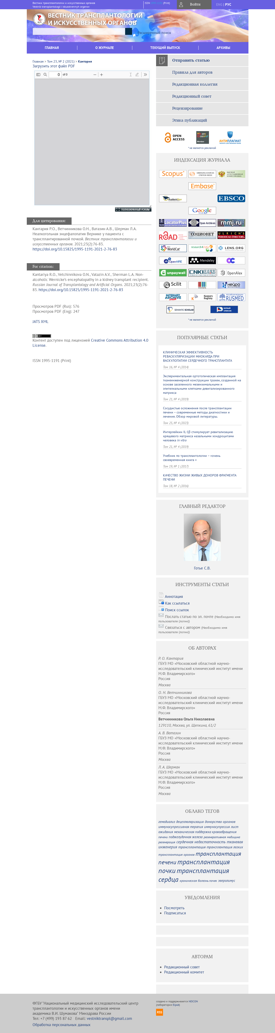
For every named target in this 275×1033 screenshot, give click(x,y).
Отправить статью (191, 60)
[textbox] (79, 31)
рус (228, 4)
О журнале (104, 47)
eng (219, 4)
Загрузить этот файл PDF (54, 66)
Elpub (176, 1004)
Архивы (223, 47)
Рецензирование (187, 108)
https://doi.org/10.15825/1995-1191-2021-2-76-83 (75, 249)
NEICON (193, 1001)
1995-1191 (157, 3)
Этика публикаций (189, 120)
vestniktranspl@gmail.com (109, 1018)
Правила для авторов (192, 72)
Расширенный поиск (154, 32)
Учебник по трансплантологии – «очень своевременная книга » (192, 458)
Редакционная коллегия (195, 84)
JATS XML (40, 321)
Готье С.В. (202, 568)
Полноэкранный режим (128, 209)
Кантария (85, 61)
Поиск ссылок (177, 609)
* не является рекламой (202, 148)
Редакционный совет (191, 96)
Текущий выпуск (165, 47)
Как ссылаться (177, 603)
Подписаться (175, 913)
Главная (52, 47)
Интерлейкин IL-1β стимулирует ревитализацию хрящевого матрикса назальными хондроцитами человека (198, 436)
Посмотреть (174, 907)
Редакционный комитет (184, 972)
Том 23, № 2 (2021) (61, 61)
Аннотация (174, 596)
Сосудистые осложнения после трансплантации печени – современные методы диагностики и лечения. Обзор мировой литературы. (197, 412)
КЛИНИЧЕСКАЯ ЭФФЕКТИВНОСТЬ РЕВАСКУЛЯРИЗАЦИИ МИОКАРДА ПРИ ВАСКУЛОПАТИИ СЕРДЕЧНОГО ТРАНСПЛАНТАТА (197, 356)
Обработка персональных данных (62, 1024)
